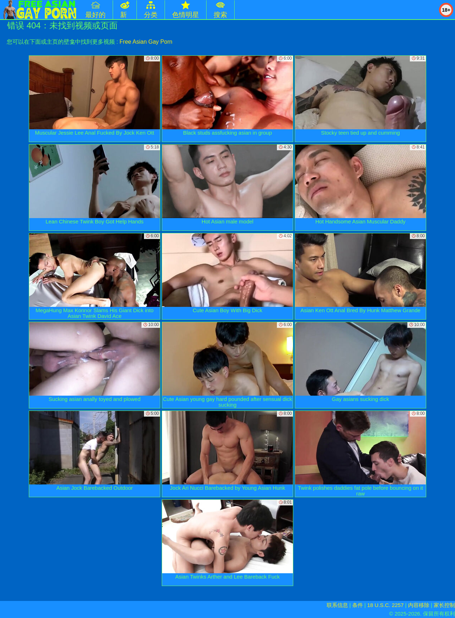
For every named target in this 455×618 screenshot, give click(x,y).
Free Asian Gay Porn (145, 42)
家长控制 (444, 605)
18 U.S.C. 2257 (385, 605)
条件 (357, 605)
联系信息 (337, 605)
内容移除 (418, 605)
